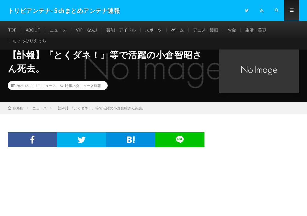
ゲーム (178, 29)
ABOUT (33, 29)
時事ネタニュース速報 (83, 85)
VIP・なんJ (87, 29)
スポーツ (154, 29)
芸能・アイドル (122, 29)
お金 (233, 29)
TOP (12, 29)
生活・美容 (256, 29)
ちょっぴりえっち (29, 41)
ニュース (59, 29)
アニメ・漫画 (206, 29)
